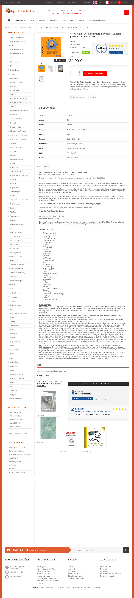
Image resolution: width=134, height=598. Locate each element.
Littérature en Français (18, 131)
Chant (12, 301)
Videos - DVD (68, 20)
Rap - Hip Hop (15, 342)
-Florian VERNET (15, 416)
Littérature (13, 115)
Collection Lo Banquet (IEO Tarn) (17, 141)
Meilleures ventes (74, 574)
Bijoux (12, 386)
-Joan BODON (14, 423)
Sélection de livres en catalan (17, 44)
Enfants (13, 94)
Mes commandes (105, 567)
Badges (13, 395)
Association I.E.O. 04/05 (17, 447)
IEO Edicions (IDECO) (18, 240)
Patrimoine (14, 167)
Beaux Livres (14, 70)
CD (11, 289)
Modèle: (73, 42)
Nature (12, 163)
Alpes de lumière (16, 171)
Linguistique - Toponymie (19, 111)
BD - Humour (14, 62)
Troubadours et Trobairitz (19, 200)
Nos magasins (42, 567)
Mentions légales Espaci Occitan (48, 581)
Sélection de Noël (16, 50)
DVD (12, 354)
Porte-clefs (14, 366)
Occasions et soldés (17, 54)
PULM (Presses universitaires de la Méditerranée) (15, 256)
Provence (13, 184)
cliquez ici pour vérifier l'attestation (87, 587)
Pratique (13, 208)
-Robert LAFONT (15, 426)
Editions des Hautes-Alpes (17, 226)
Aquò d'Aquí (13, 458)
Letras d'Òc (14, 244)
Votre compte (57, 13)
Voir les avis (116, 52)
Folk (11, 309)
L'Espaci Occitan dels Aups (46, 569)
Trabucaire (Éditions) (17, 273)
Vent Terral (14, 277)
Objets (81, 20)
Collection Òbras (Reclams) (15, 149)
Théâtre (13, 212)
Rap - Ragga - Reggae (18, 313)
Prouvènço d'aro (15, 462)
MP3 (12, 346)
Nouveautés (72, 569)
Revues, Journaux (97, 20)
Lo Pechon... (87, 451)
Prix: (72, 57)
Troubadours (14, 216)
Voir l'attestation (82, 398)
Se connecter (76, 13)
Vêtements (14, 391)
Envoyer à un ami (78, 97)
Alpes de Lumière (16, 232)
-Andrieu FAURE (15, 412)
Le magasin (72, 2)
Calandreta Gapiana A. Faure (19, 454)
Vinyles (12, 338)
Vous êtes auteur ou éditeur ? (47, 578)
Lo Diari (12, 469)
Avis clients (43, 376)
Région (12, 330)
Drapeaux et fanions (17, 378)
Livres (42, 20)
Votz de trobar (15, 204)
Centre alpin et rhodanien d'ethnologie (18, 177)
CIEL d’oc (12, 465)
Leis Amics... (41, 415)
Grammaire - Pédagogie (18, 98)
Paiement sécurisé (43, 574)
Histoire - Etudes (26, 27)
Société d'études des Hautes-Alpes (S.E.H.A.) (17, 266)
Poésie (12, 196)
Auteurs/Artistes (17, 408)
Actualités (49, 2)
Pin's (12, 370)
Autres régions (15, 192)
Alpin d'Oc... (64, 451)
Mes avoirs (103, 569)
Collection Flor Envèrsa (18, 135)
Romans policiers (16, 127)
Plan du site (41, 583)
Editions (13, 220)
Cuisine (13, 86)
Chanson (13, 297)
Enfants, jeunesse (16, 305)
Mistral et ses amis (16, 159)
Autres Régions (15, 293)
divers (12, 382)
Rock (12, 317)
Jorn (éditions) (15, 236)
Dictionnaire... (41, 442)
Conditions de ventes (44, 571)
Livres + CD (14, 78)
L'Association (60, 2)
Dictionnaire (14, 90)
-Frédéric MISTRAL (16, 419)
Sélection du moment (24, 20)
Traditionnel (14, 325)
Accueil (7, 27)
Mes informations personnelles (110, 574)
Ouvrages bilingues (17, 82)
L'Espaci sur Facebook (17, 472)
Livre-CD (13, 334)
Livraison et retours (43, 576)
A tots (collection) (16, 119)
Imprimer (93, 97)
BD (11, 66)
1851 (12, 107)
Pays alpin (14, 188)
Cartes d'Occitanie (16, 374)
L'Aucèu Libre (15, 249)
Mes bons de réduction (107, 576)
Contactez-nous (85, 2)
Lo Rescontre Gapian (16, 451)
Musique (53, 20)
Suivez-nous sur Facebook (77, 578)
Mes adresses (104, 571)
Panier (67, 13)
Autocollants (14, 362)
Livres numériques (16, 281)
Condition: (73, 48)
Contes (12, 74)
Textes (12, 321)
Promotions (72, 571)
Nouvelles (13, 123)
